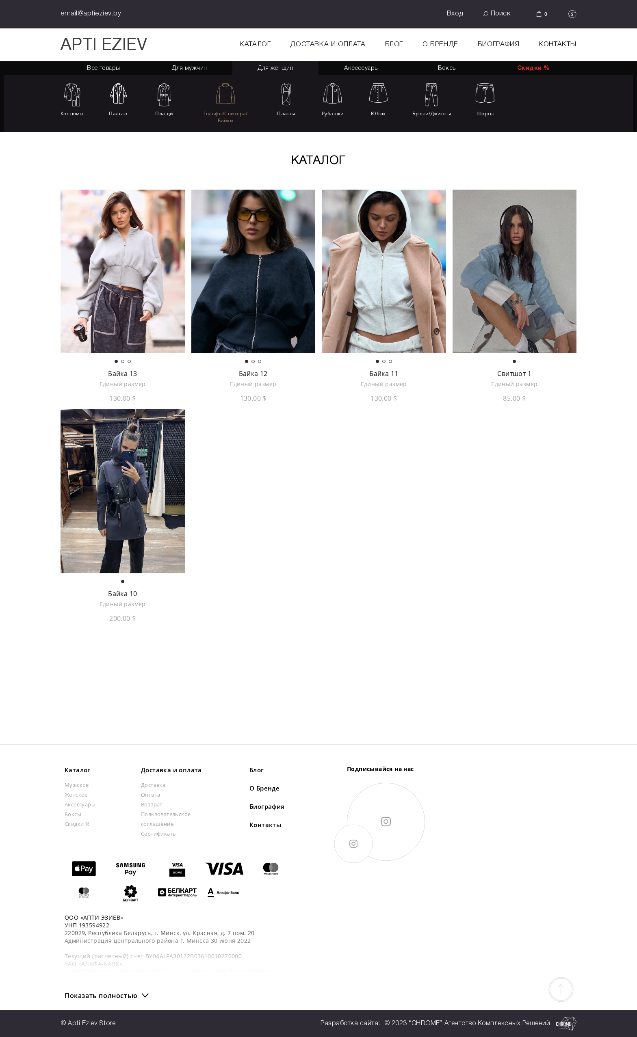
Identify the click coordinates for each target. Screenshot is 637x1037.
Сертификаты (159, 833)
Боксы (447, 68)
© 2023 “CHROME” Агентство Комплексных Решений (480, 1024)
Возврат (151, 804)
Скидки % (533, 68)
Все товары (103, 68)
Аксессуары (80, 804)
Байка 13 (122, 373)
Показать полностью (101, 995)
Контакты (557, 44)
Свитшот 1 (514, 373)
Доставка (153, 785)
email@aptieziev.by (91, 14)
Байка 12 (253, 373)
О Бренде (440, 44)
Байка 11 (383, 373)
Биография (498, 44)
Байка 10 (122, 593)
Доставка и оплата (327, 44)
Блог (394, 44)
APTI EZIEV (104, 45)
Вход (455, 14)
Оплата (150, 794)
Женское (76, 794)
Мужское (77, 785)
